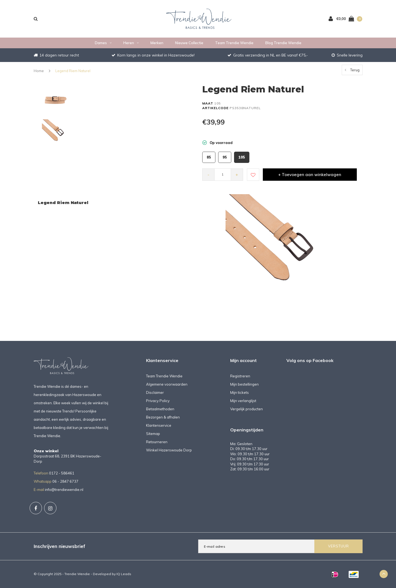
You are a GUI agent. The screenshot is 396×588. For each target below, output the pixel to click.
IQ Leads (123, 574)
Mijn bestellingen (244, 384)
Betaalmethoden (160, 409)
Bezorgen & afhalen (163, 417)
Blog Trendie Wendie (283, 43)
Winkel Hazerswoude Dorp (169, 450)
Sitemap (153, 433)
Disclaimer (155, 392)
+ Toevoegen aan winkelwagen (309, 174)
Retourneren (156, 442)
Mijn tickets (239, 392)
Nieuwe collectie (189, 43)
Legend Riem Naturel (72, 71)
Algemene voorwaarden (166, 384)
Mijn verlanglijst (243, 400)
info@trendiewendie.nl (64, 489)
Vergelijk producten (246, 409)
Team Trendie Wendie (234, 43)
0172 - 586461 (61, 473)
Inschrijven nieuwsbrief (59, 546)
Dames (103, 43)
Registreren (240, 376)
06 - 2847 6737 (65, 481)
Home (39, 71)
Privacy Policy (158, 400)
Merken (156, 43)
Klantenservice (158, 425)
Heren (131, 43)
